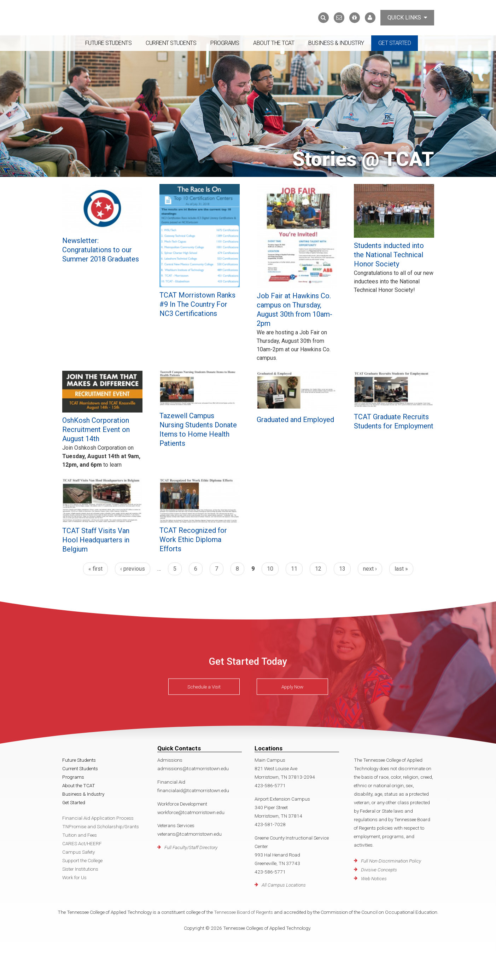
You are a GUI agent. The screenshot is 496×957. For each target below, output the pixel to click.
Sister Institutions (80, 869)
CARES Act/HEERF (82, 843)
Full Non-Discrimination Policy (391, 861)
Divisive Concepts (379, 869)
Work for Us (74, 877)
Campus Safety (78, 852)
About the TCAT (273, 43)
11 (294, 568)
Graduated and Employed (295, 419)
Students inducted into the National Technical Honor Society (389, 254)
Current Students (171, 43)
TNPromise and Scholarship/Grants (100, 826)
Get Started (394, 43)
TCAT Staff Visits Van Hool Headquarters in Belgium (95, 539)
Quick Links (407, 17)
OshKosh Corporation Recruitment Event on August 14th (96, 429)
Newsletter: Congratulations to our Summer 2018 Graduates (100, 249)
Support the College (82, 860)
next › (370, 568)
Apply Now (292, 687)
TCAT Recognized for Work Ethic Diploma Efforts (193, 539)
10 (270, 568)
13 (342, 568)
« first (95, 568)
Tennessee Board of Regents (243, 912)
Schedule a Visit (204, 687)
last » (401, 568)
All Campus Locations (284, 885)
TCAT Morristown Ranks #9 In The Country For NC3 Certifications (197, 304)
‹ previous (132, 568)
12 (318, 568)
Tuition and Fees (79, 835)
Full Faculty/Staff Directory (190, 847)
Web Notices (374, 878)
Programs (224, 43)
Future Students (108, 43)
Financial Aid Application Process (98, 818)
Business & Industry (336, 43)
